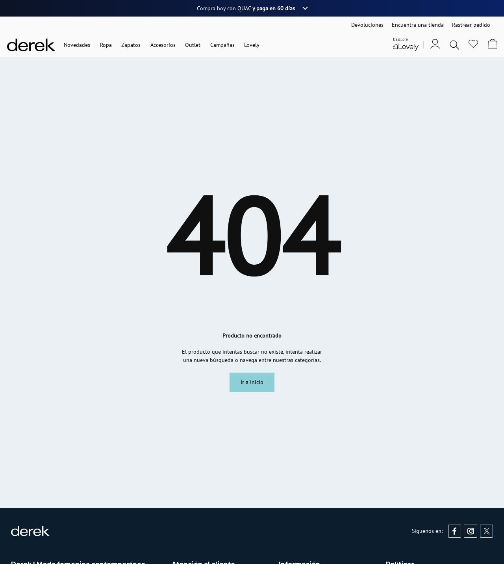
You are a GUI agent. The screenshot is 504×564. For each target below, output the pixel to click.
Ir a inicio (252, 382)
